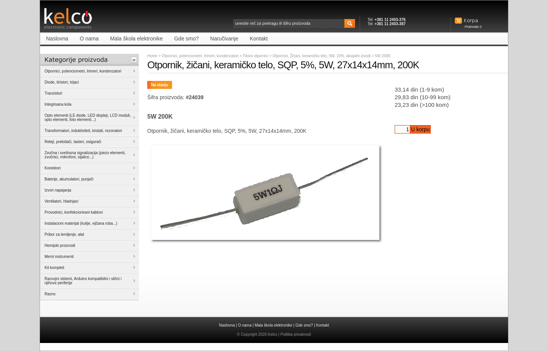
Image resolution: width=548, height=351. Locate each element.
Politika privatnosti (295, 334)
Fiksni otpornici (256, 56)
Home (152, 56)
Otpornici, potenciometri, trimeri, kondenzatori (200, 56)
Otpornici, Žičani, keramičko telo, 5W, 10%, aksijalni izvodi (321, 56)
